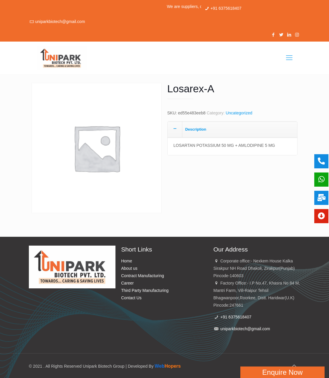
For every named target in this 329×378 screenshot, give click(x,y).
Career (127, 283)
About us (129, 268)
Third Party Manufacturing (144, 290)
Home (126, 261)
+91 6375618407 (226, 8)
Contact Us (131, 297)
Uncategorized (239, 113)
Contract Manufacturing (142, 275)
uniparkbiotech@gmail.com (60, 21)
